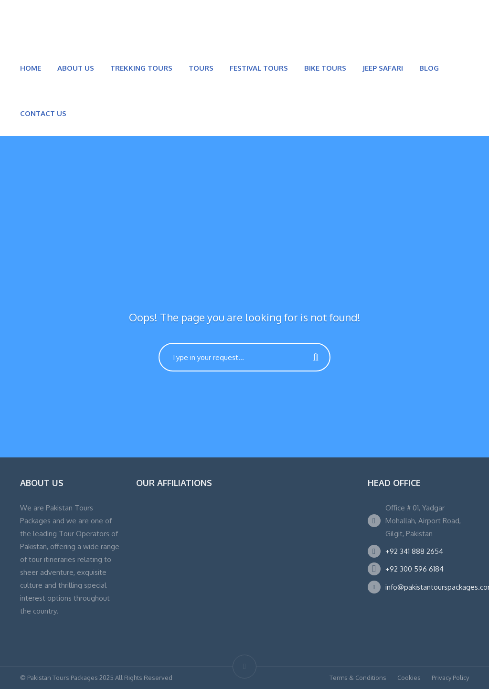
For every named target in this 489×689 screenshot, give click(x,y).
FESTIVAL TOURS (259, 68)
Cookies (409, 677)
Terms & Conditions (358, 677)
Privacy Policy (450, 677)
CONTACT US (43, 113)
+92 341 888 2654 (414, 551)
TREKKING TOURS (141, 68)
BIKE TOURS (325, 68)
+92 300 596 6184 (414, 568)
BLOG (429, 68)
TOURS (201, 68)
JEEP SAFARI (382, 68)
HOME (30, 68)
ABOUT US (75, 68)
